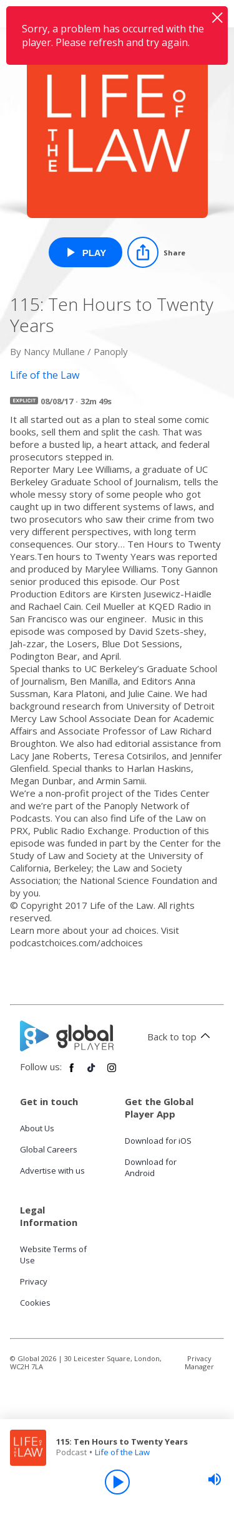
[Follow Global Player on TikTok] (91, 1072)
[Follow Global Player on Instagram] (111, 1072)
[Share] (156, 252)
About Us (37, 1128)
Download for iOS (158, 1140)
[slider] (215, 1479)
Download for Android (151, 1167)
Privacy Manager (199, 1362)
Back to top (180, 1037)
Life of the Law (122, 1452)
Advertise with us (52, 1170)
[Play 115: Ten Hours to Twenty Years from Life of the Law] (86, 252)
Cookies (35, 1302)
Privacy (33, 1281)
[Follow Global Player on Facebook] (71, 1072)
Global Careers (48, 1149)
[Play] (117, 1482)
